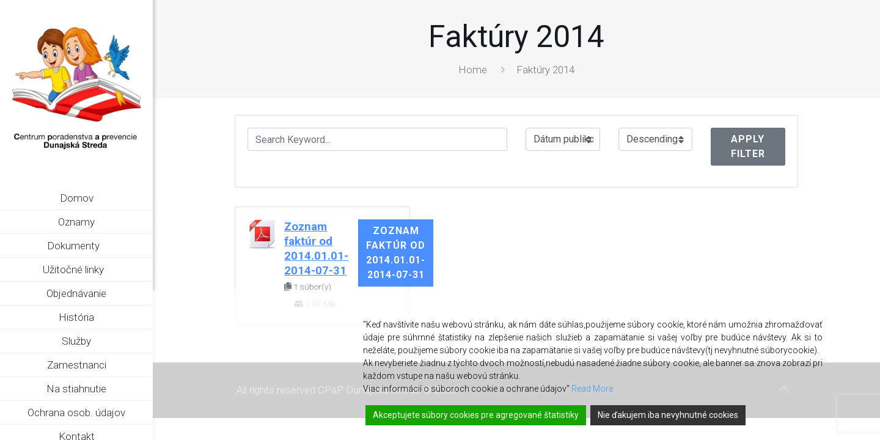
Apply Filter (748, 146)
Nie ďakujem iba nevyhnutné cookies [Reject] (668, 415)
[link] (144, 246)
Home (472, 70)
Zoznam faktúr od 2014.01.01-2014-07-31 (395, 252)
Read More (592, 389)
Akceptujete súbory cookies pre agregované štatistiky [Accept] (476, 415)
